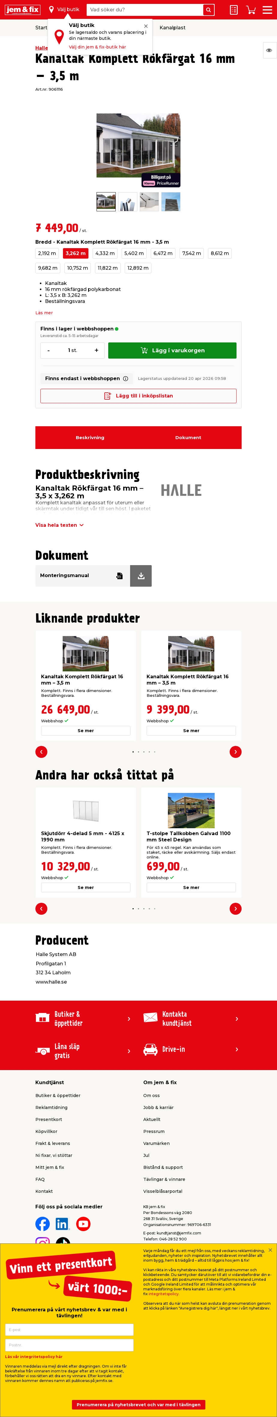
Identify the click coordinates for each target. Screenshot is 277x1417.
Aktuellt (151, 1119)
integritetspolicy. (164, 1294)
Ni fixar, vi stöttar (53, 1155)
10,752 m (77, 268)
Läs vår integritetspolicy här (34, 1356)
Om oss (151, 1095)
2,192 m (47, 253)
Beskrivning (90, 437)
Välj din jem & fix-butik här (97, 47)
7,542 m (191, 253)
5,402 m (134, 253)
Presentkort (48, 1119)
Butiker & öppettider (57, 1095)
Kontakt (44, 1191)
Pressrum (154, 1131)
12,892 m (138, 268)
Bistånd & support (163, 1167)
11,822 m (108, 268)
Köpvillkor (46, 1131)
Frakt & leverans (52, 1143)
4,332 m (105, 253)
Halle (41, 48)
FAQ (40, 1179)
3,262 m (76, 253)
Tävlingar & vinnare (164, 1179)
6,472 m (163, 253)
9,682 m (48, 268)
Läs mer (44, 312)
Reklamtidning (51, 1107)
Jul (146, 1155)
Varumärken (156, 1143)
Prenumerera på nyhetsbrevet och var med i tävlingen (139, 1404)
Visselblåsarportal (162, 1191)
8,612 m (220, 253)
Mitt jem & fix (49, 1167)
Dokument (188, 437)
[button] (133, 751)
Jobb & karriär (158, 1107)
